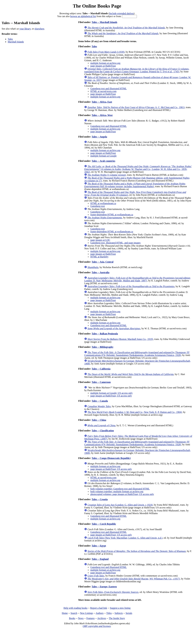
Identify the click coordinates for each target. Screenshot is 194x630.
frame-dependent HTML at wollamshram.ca (111, 214)
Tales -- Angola (99, 136)
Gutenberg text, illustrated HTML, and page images (115, 242)
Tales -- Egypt (99, 545)
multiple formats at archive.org (105, 63)
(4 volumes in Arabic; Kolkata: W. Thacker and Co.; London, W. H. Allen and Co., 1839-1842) (138, 169)
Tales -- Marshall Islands (104, 22)
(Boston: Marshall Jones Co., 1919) (120, 339)
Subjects (119, 613)
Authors (100, 613)
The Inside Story (117, 618)
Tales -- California (101, 368)
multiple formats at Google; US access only (111, 393)
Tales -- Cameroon (101, 382)
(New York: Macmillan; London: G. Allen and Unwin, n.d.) (124, 538)
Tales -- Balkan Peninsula (105, 333)
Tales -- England (100, 559)
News (81, 618)
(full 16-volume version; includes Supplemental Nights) (134, 185)
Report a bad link (98, 608)
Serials (129, 613)
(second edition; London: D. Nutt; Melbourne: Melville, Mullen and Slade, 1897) (137, 279)
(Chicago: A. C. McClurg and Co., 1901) (136, 107)
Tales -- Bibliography (102, 347)
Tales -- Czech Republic (104, 524)
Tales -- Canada (100, 401)
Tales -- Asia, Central (102, 262)
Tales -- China (99, 420)
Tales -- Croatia (100, 499)
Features (90, 618)
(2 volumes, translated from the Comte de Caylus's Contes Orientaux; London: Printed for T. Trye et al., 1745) (136, 70)
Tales (10, 39)
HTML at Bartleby (99, 256)
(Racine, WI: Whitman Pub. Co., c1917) (133, 578)
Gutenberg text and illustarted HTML (108, 325)
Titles (109, 613)
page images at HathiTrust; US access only (111, 395)
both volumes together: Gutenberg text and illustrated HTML (120, 488)
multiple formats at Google (103, 156)
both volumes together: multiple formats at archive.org (116, 491)
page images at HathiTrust (103, 66)
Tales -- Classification (103, 430)
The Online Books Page (97, 6)
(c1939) (105, 52)
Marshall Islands (16, 41)
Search (74, 613)
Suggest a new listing (120, 608)
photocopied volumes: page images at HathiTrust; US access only (122, 494)
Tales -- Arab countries (103, 161)
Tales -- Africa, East (102, 102)
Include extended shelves (121, 13)
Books (72, 618)
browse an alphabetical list (83, 16)
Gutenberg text (97, 206)
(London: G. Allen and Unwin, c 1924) (120, 505)
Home (65, 613)
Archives (101, 618)
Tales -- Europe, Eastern (104, 586)
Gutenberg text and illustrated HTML (108, 88)
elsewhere (39, 28)
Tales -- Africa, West (102, 115)
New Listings (86, 613)
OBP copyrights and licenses (97, 626)
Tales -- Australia (100, 272)
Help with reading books (75, 608)
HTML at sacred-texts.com (103, 91)
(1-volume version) (106, 175)
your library (25, 28)
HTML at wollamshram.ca (103, 203)
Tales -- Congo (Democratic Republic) (111, 458)
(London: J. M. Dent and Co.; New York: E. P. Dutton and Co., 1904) (134, 412)
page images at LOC (100, 240)
